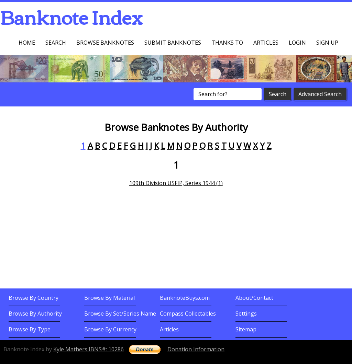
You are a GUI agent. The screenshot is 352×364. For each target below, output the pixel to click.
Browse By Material (109, 298)
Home (27, 42)
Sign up (327, 42)
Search (55, 42)
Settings (246, 313)
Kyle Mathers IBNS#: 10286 (88, 349)
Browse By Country (33, 298)
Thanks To (227, 42)
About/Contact (254, 298)
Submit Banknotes (172, 42)
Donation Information (195, 349)
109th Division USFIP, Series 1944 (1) (176, 183)
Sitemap (245, 329)
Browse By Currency (110, 329)
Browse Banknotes (105, 42)
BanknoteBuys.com (185, 298)
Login (297, 42)
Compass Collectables (188, 313)
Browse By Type (30, 329)
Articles (265, 42)
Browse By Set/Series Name (120, 313)
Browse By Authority (35, 313)
